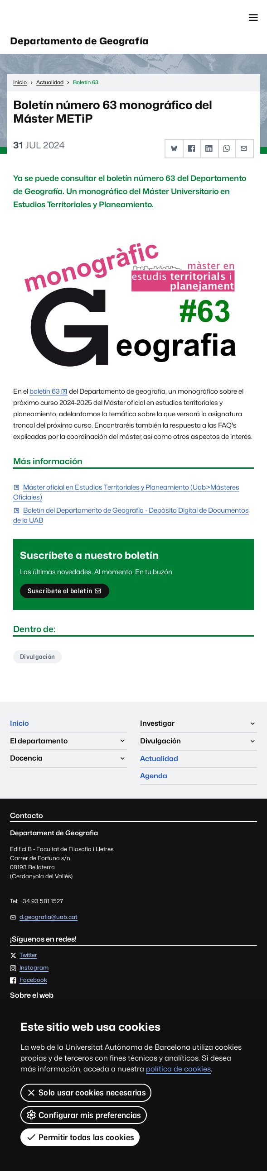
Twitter (28, 957)
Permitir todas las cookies (80, 1137)
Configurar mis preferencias (83, 1114)
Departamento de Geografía (80, 42)
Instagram (34, 969)
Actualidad (159, 742)
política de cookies (178, 1069)
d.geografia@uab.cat (48, 918)
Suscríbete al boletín (64, 593)
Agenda (153, 759)
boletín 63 (44, 391)
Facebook (33, 982)
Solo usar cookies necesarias (86, 1092)
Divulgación (37, 657)
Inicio (19, 724)
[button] (174, 149)
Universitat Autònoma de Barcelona (50, 17)
